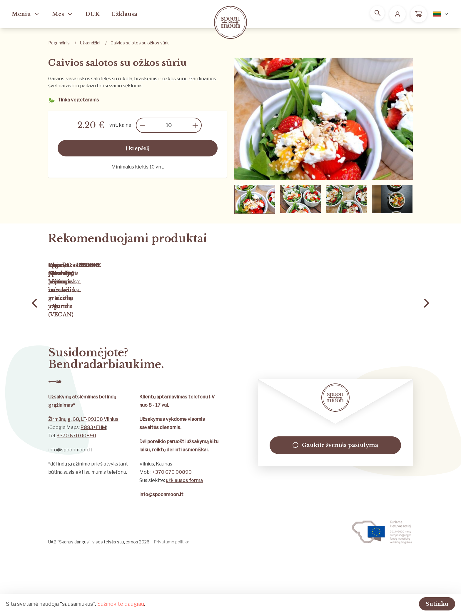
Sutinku (429, 603)
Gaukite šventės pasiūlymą (335, 507)
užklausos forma (184, 542)
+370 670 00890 (76, 497)
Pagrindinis (59, 42)
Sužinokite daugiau (120, 603)
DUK (92, 14)
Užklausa (124, 14)
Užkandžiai (90, 42)
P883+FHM (93, 489)
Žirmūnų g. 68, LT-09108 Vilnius (83, 481)
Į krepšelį (138, 148)
